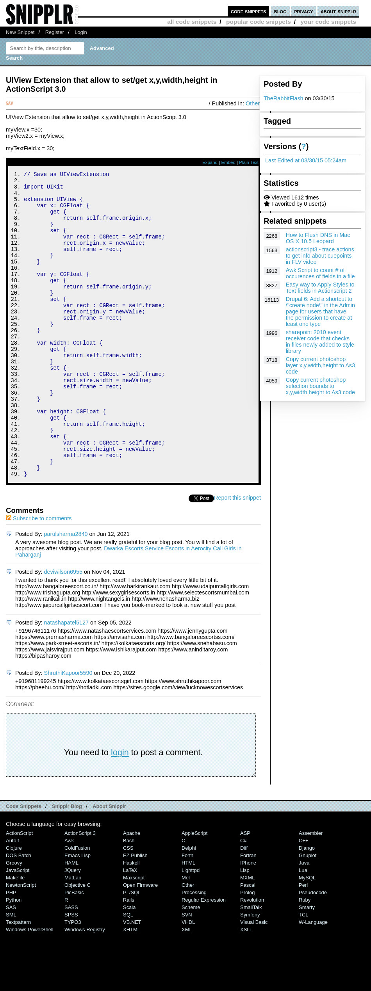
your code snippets (328, 21)
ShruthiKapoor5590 (68, 730)
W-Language (313, 979)
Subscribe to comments (38, 576)
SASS (71, 965)
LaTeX (130, 928)
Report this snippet (237, 555)
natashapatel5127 (66, 680)
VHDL (188, 979)
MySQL (307, 935)
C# (243, 898)
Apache (131, 890)
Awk (69, 898)
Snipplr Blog (67, 863)
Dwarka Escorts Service (134, 606)
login (120, 810)
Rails (128, 957)
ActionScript (19, 890)
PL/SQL (132, 950)
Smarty (307, 965)
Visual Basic (254, 979)
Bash (129, 898)
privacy (303, 11)
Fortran (248, 913)
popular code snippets (258, 21)
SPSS (71, 972)
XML (187, 987)
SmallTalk (251, 965)
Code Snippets (23, 863)
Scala (129, 965)
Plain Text (249, 162)
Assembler (311, 890)
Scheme (191, 965)
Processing (194, 950)
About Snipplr (109, 863)
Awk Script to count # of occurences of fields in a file (320, 273)
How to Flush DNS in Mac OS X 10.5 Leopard (318, 238)
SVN (187, 972)
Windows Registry (84, 987)
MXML (247, 935)
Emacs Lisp (77, 913)
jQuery (72, 928)
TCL (303, 972)
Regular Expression (204, 957)
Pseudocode (313, 950)
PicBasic (74, 950)
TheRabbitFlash (283, 98)
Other (253, 103)
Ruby (304, 957)
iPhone (248, 920)
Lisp (245, 928)
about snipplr (338, 11)
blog (280, 11)
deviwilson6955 (63, 629)
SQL (128, 972)
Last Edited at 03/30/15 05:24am (305, 160)
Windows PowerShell (30, 987)
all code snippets (191, 21)
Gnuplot (307, 913)
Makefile (15, 935)
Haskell (131, 920)
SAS (11, 965)
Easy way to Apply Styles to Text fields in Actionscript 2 (320, 287)
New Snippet (20, 32)
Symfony (250, 972)
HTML (188, 920)
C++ (303, 898)
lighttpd (191, 928)
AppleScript (194, 890)
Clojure (14, 905)
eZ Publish (135, 913)
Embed (228, 162)
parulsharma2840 (66, 591)
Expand (210, 162)
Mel (186, 935)
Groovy (14, 920)
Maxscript (133, 935)
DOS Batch (18, 913)
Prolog (247, 950)
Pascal (247, 942)
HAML (71, 920)
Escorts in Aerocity (188, 606)
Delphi (189, 905)
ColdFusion (77, 905)
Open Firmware (140, 942)
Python (13, 957)
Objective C (77, 942)
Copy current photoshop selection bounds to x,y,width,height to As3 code (320, 386)
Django (307, 905)
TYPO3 (72, 979)
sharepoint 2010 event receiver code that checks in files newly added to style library (320, 341)
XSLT (246, 987)
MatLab (72, 935)
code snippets (248, 11)
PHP (11, 950)
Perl (303, 942)
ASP (245, 890)
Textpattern (18, 979)
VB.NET (132, 979)
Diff (244, 905)
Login (81, 32)
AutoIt (12, 898)
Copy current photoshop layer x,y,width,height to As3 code (320, 365)
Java (304, 920)
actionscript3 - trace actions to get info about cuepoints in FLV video (320, 255)
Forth (187, 913)
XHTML (131, 987)
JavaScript (17, 928)
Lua (303, 928)
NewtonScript (21, 942)
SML (11, 972)
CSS (128, 905)
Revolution (252, 957)
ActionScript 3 (80, 890)
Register (54, 32)
